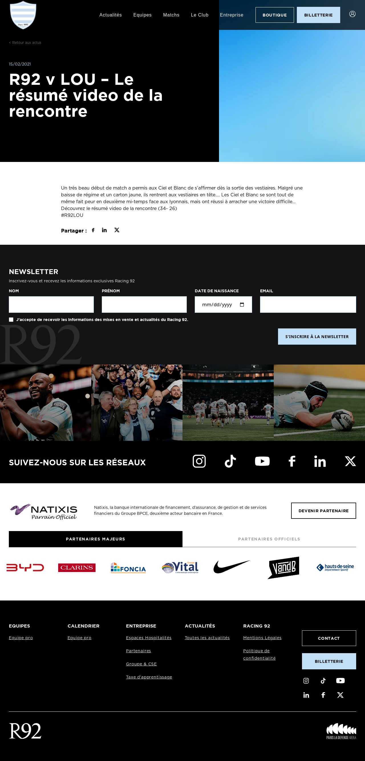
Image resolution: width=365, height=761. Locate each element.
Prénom (111, 291)
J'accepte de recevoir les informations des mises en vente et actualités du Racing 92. (101, 320)
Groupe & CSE (141, 664)
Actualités (111, 15)
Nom (14, 291)
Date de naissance (217, 291)
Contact (329, 638)
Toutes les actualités (207, 638)
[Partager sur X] (116, 230)
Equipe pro (21, 638)
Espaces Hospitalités (149, 638)
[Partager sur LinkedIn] (104, 230)
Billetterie (329, 661)
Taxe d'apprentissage (149, 677)
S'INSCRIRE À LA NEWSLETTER (317, 336)
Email (266, 291)
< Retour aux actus (25, 42)
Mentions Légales (262, 638)
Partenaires (138, 651)
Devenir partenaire (324, 510)
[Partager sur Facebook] (93, 230)
